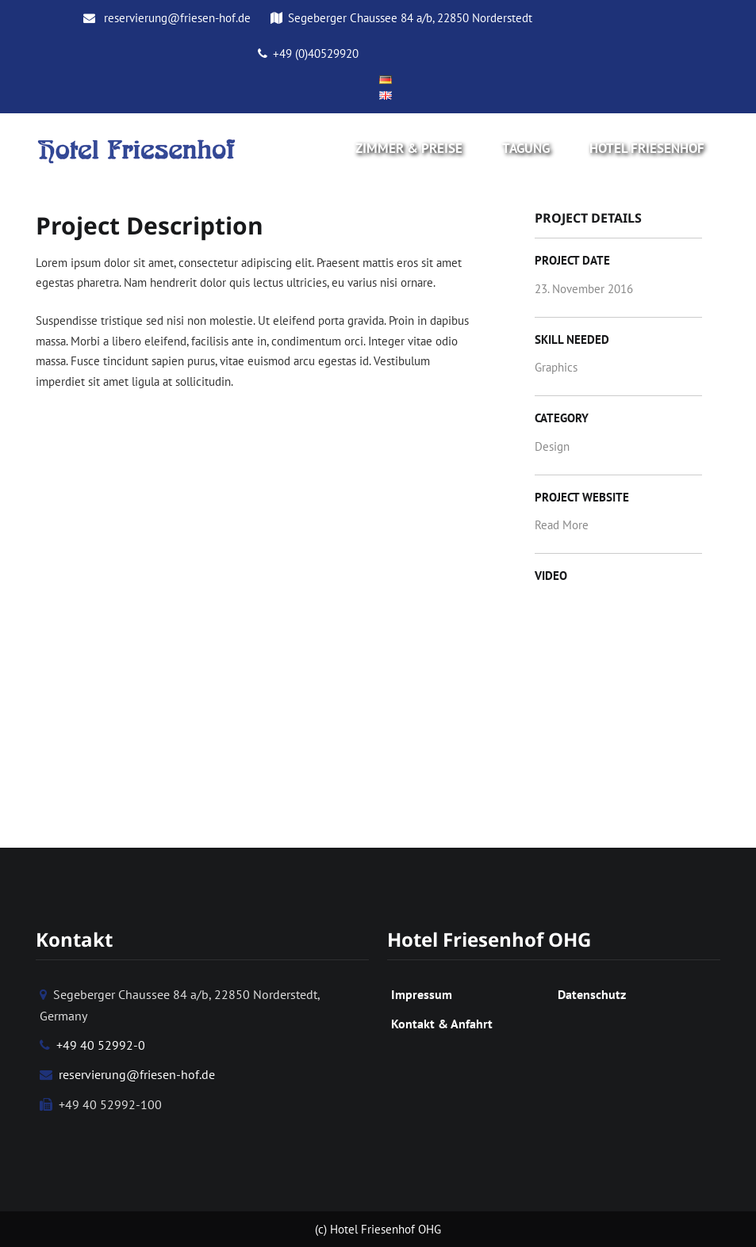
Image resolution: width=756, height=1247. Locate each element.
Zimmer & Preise (408, 148)
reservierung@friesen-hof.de (167, 17)
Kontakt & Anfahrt (442, 1024)
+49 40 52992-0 (92, 1045)
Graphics (556, 367)
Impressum (421, 994)
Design (552, 446)
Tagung (526, 148)
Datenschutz (592, 994)
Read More (562, 524)
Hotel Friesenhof (646, 148)
